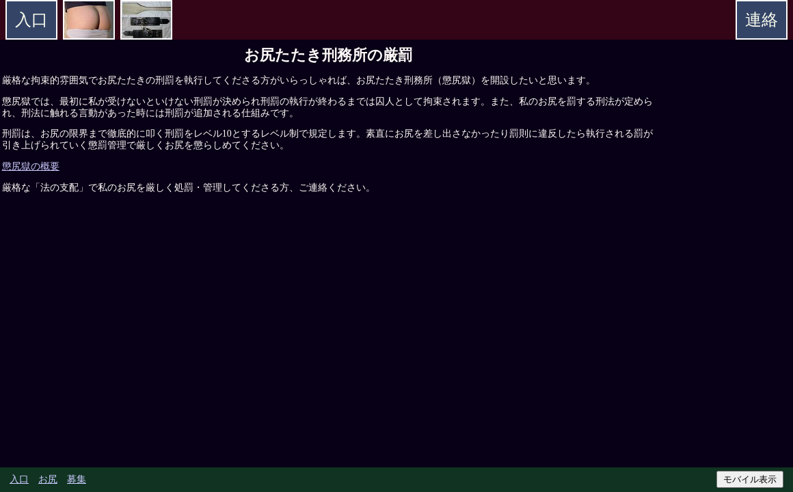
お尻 (47, 479)
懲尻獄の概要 (30, 166)
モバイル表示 (750, 479)
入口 (19, 479)
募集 (76, 479)
